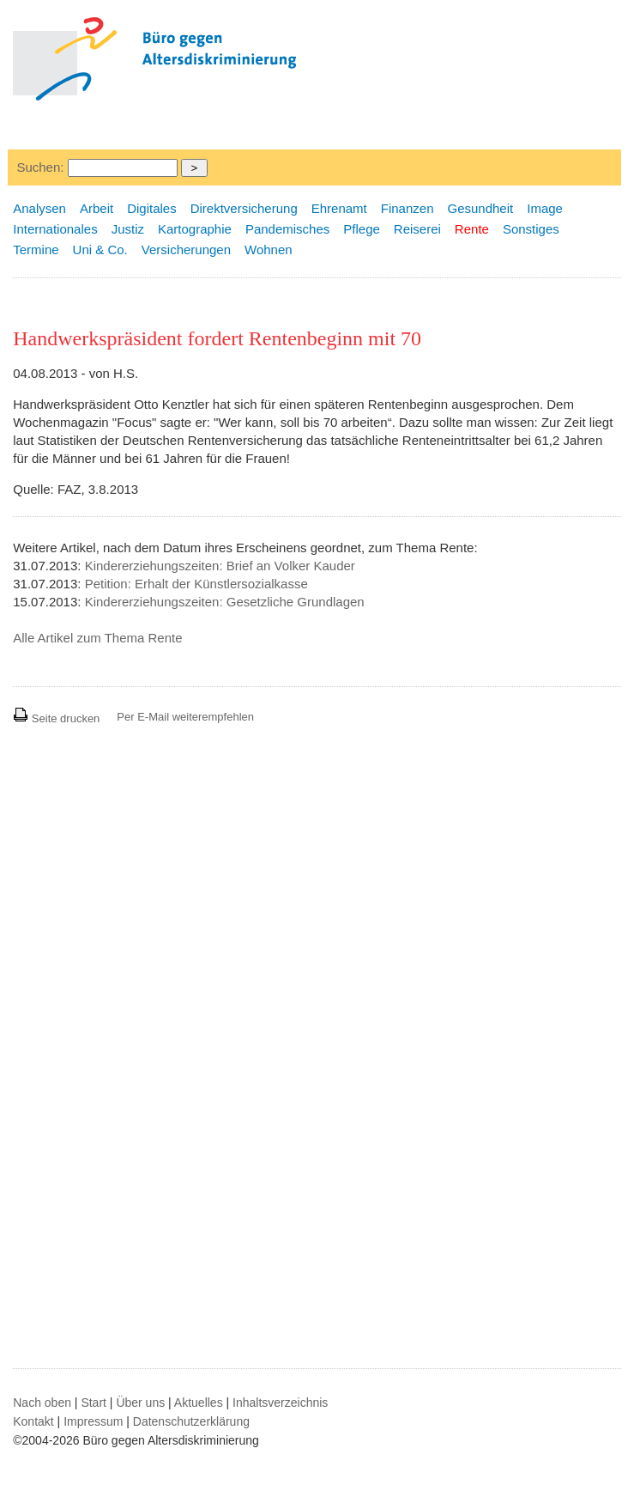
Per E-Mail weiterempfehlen (185, 716)
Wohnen (269, 249)
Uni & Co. (100, 249)
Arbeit (96, 208)
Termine (35, 249)
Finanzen (407, 208)
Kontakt (33, 1421)
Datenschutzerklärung (191, 1421)
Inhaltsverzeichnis (280, 1402)
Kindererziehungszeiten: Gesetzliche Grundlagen (225, 601)
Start (93, 1402)
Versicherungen (186, 249)
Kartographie (195, 229)
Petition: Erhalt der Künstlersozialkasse (196, 583)
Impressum (93, 1421)
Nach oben (42, 1402)
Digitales (152, 208)
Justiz (128, 229)
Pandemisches (287, 229)
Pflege (361, 229)
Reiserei (417, 229)
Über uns (140, 1402)
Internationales (55, 229)
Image (545, 208)
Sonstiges (531, 229)
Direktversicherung (244, 208)
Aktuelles (198, 1402)
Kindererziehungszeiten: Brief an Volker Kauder (220, 565)
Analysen (39, 208)
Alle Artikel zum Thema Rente (97, 637)
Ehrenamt (339, 208)
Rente (472, 229)
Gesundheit (480, 208)
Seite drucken (56, 718)
